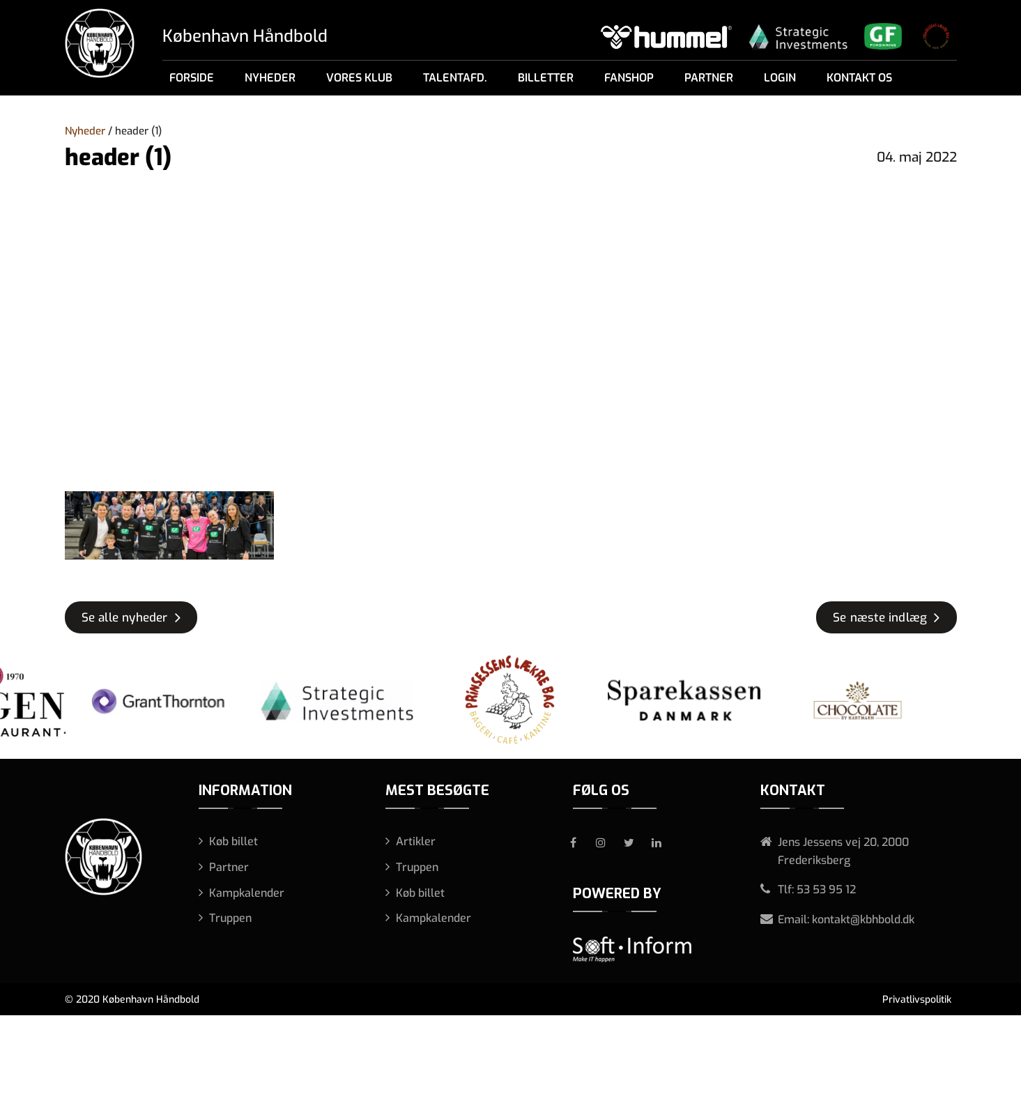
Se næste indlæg (880, 618)
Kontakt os (859, 77)
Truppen (230, 918)
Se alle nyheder (125, 618)
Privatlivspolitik (916, 999)
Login (780, 77)
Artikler (416, 841)
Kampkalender (246, 893)
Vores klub (359, 77)
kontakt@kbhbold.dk (863, 919)
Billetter (546, 77)
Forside (191, 77)
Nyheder (270, 77)
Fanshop (629, 77)
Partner (708, 77)
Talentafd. (455, 77)
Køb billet (233, 841)
